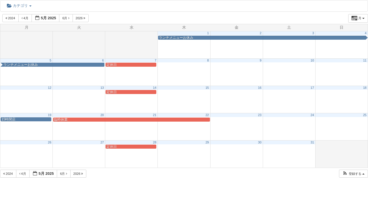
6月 (66, 18)
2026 (81, 18)
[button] (353, 174)
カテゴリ (19, 5)
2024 (10, 18)
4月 (25, 18)
